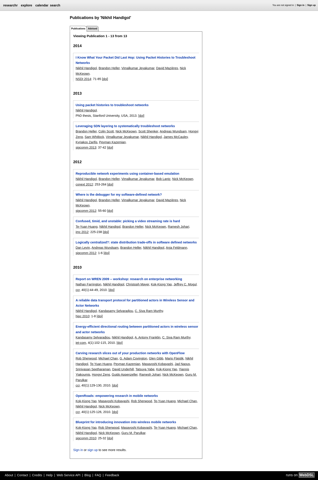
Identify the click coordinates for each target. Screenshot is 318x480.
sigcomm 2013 (86, 147)
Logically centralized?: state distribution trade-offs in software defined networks (136, 242)
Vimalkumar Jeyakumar (137, 68)
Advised (92, 28)
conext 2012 (84, 184)
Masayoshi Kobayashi (157, 364)
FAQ (98, 475)
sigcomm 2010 (86, 438)
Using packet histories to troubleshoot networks (112, 105)
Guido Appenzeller (125, 374)
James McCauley (176, 137)
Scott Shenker (148, 131)
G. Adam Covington (133, 358)
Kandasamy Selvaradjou (115, 311)
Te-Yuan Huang (86, 226)
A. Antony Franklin (148, 337)
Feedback (112, 475)
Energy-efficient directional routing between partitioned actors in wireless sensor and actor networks (137, 329)
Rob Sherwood (86, 358)
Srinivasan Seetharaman (93, 369)
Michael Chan (108, 358)
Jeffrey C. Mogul (185, 284)
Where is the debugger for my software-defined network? (119, 194)
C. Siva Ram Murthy (149, 311)
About (9, 475)
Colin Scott (106, 131)
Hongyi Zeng (101, 374)
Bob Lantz (163, 179)
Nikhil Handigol (86, 68)
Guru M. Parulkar (133, 433)
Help (49, 475)
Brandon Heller (108, 68)
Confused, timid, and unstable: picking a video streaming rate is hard (128, 221)
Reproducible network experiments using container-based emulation (127, 173)
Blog (87, 475)
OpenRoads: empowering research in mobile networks (117, 396)
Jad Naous (182, 364)
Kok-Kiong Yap (161, 284)
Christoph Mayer (137, 284)
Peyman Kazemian (112, 142)
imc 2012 (82, 232)
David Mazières (167, 68)
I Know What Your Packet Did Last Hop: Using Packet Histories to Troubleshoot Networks (135, 60)
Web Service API (68, 475)
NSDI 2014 (83, 79)
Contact (22, 475)
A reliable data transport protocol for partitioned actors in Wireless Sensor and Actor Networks (135, 302)
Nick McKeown (125, 131)
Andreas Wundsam (173, 131)
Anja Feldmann (176, 247)
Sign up (311, 5)
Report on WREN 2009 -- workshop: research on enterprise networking (129, 279)
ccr (78, 290)
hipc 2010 (82, 316)
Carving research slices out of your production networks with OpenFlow (130, 353)
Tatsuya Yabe (144, 369)
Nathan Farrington (88, 284)
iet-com (81, 342)
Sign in (301, 5)
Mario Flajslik (174, 358)
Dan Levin (83, 247)
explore (26, 5)
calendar (41, 5)
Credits (37, 475)
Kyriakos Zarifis (86, 142)
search (55, 5)
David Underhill (123, 369)
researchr (10, 5)
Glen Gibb (156, 358)
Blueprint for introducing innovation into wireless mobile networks (126, 422)
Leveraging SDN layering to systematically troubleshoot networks (125, 126)
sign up (92, 450)
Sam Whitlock (94, 137)
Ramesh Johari (178, 226)
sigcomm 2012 (86, 210)
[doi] (105, 79)
